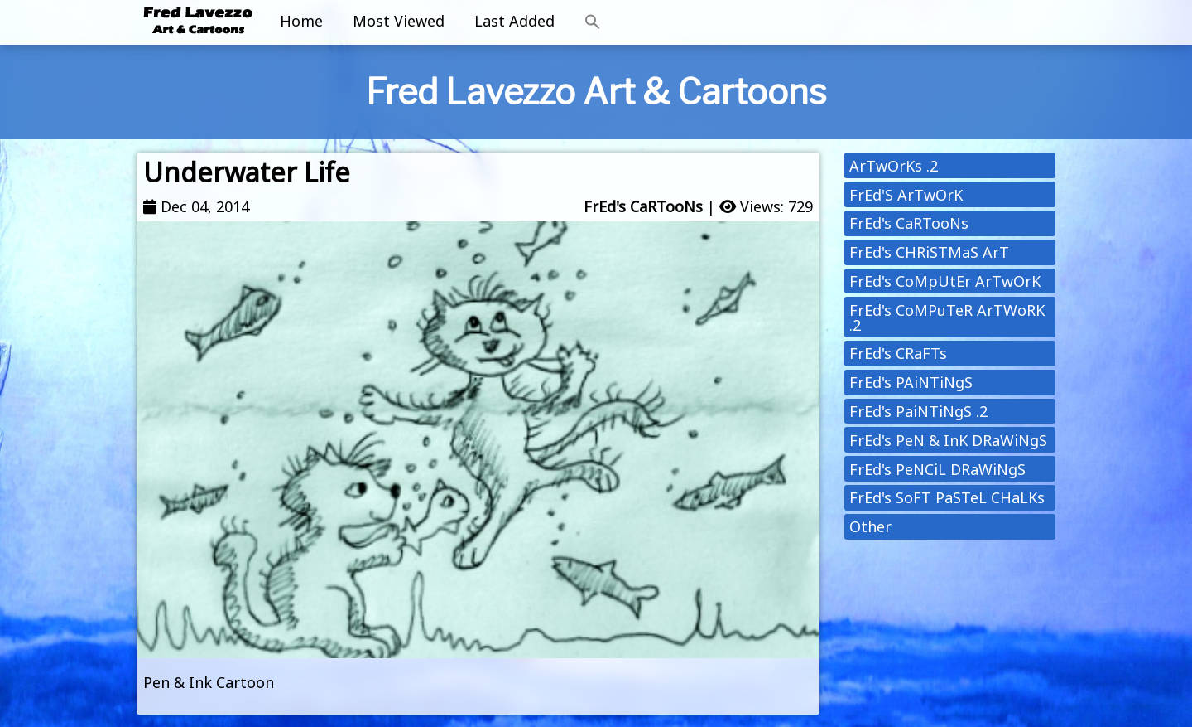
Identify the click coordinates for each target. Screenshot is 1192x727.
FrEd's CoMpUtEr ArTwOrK (945, 281)
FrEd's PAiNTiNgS (911, 382)
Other (870, 526)
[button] (593, 22)
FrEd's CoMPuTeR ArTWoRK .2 (947, 317)
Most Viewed (399, 21)
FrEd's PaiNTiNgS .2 (918, 411)
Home (301, 21)
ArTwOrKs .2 (893, 166)
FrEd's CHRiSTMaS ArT (929, 252)
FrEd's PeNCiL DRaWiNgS (937, 469)
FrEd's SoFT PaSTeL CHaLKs (947, 497)
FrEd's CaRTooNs (643, 206)
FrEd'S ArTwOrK (906, 195)
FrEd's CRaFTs (898, 353)
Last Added (514, 21)
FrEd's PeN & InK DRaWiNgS (948, 440)
